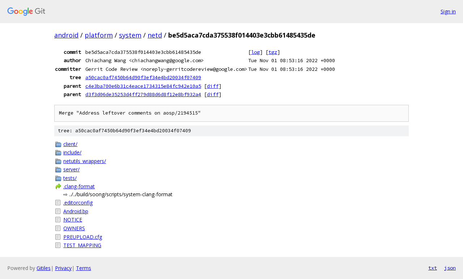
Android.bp (75, 211)
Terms (83, 268)
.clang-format (79, 186)
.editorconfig (78, 202)
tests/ (70, 178)
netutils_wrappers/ (84, 161)
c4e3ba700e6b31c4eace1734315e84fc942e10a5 (143, 86)
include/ (72, 152)
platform (99, 35)
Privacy (63, 268)
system (130, 35)
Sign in (448, 11)
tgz (272, 52)
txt (432, 268)
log (255, 52)
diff (212, 86)
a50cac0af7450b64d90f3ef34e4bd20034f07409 (143, 77)
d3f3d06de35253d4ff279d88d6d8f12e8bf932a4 (143, 94)
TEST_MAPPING (82, 245)
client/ (70, 144)
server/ (71, 169)
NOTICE (72, 219)
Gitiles (44, 268)
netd (155, 35)
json (450, 268)
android (66, 35)
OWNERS (74, 228)
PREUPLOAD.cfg (82, 236)
